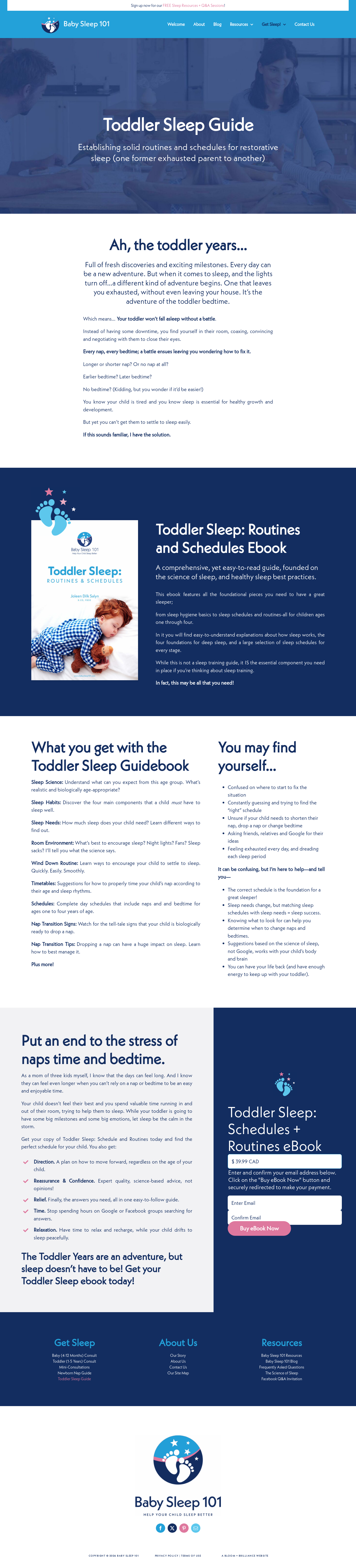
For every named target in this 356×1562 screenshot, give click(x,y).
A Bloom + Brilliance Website (245, 1555)
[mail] (195, 1528)
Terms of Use (191, 1555)
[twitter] (172, 1528)
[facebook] (160, 1528)
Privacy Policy (167, 1555)
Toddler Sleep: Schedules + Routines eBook (275, 1129)
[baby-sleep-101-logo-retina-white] (76, 18)
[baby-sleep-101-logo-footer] (178, 1438)
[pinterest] (184, 1528)
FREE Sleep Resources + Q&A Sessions (193, 5)
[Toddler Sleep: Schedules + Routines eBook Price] (285, 1161)
